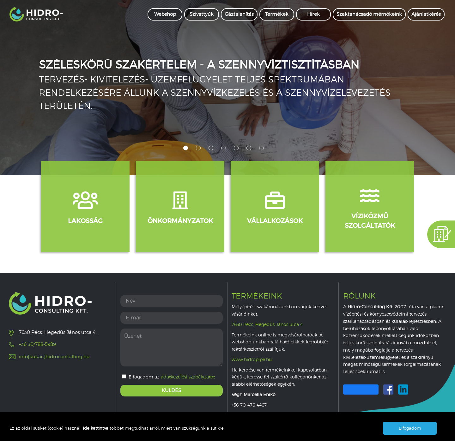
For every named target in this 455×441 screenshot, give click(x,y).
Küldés (171, 390)
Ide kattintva (96, 428)
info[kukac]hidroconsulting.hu (54, 356)
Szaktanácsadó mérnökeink (369, 14)
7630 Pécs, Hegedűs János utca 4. (268, 324)
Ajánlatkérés (426, 14)
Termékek (276, 14)
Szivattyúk (202, 14)
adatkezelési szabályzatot (188, 376)
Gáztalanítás (239, 14)
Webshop (165, 14)
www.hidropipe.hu (252, 359)
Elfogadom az (168, 377)
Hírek (313, 14)
